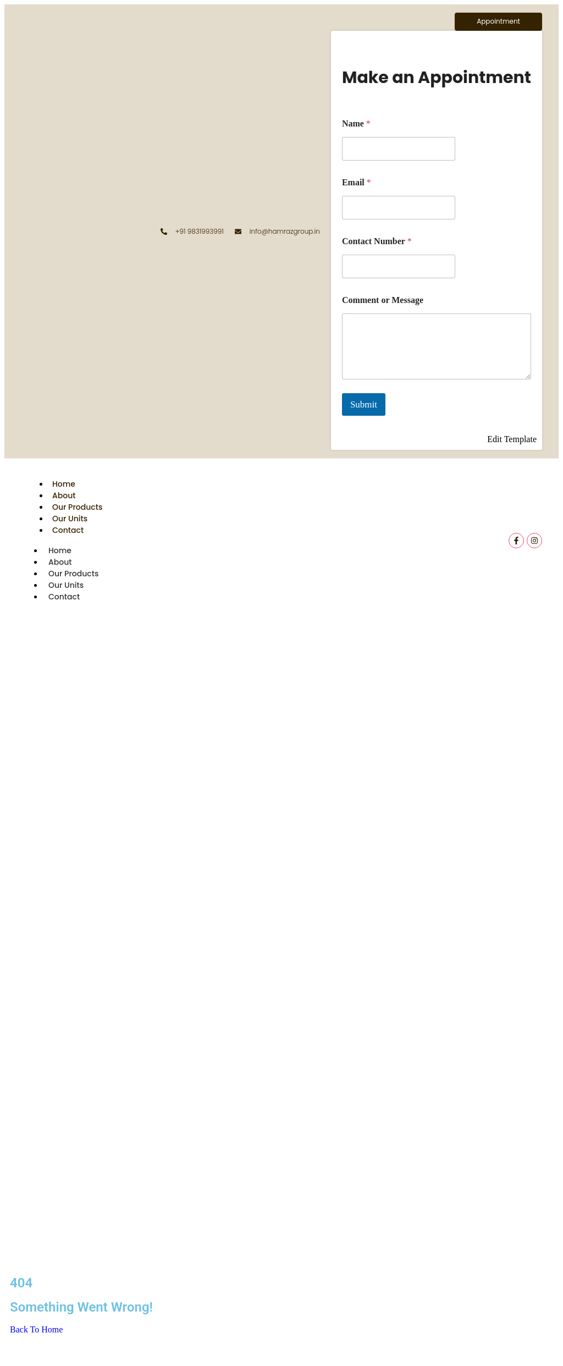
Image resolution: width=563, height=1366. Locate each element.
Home (63, 483)
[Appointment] (498, 22)
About (63, 495)
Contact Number (377, 241)
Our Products (77, 507)
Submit (363, 404)
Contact (68, 530)
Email (356, 182)
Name (356, 123)
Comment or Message (382, 300)
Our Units (69, 518)
